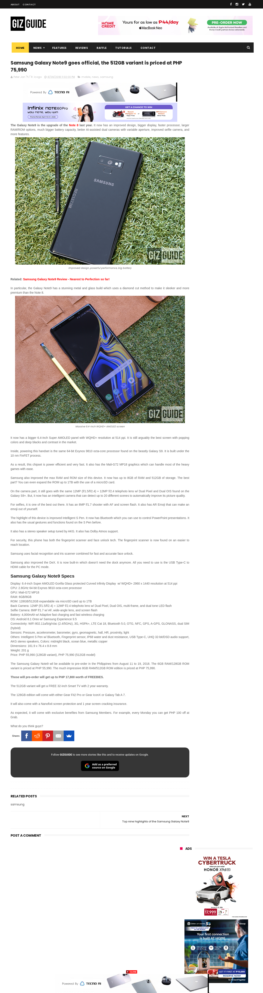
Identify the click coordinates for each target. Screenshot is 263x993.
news (95, 78)
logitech (182, 942)
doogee (214, 934)
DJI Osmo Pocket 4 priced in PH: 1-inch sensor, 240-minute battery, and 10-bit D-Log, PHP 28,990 (226, 398)
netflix (181, 926)
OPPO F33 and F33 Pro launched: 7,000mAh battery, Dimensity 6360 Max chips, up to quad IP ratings (227, 481)
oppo (180, 879)
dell (221, 942)
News (36, 48)
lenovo (181, 903)
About (15, 4)
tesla (180, 966)
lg (225, 895)
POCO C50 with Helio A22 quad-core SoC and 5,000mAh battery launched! (227, 354)
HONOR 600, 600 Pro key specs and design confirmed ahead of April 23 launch (227, 520)
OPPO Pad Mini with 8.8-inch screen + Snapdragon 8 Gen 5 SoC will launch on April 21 (225, 501)
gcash (223, 911)
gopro (224, 958)
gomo (230, 950)
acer (180, 911)
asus (228, 887)
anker (208, 950)
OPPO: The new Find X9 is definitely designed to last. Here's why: (211, 220)
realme (182, 887)
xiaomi (204, 879)
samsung (106, 78)
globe (181, 895)
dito (201, 911)
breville (202, 966)
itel (224, 926)
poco (180, 919)
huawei (182, 872)
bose (223, 966)
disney (181, 958)
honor (206, 887)
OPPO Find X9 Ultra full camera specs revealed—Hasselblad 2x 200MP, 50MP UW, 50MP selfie (226, 539)
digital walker (186, 934)
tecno (228, 903)
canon (203, 926)
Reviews (80, 48)
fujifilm (203, 919)
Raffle (100, 48)
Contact (29, 4)
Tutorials (122, 48)
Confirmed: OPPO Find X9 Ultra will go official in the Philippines (226, 415)
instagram (184, 950)
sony (206, 903)
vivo (228, 879)
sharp (226, 919)
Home (19, 48)
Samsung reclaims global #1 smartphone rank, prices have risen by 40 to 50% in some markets (225, 439)
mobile (86, 78)
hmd (203, 958)
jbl (203, 942)
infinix (204, 895)
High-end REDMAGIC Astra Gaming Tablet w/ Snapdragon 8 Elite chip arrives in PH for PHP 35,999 (226, 375)
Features (58, 48)
